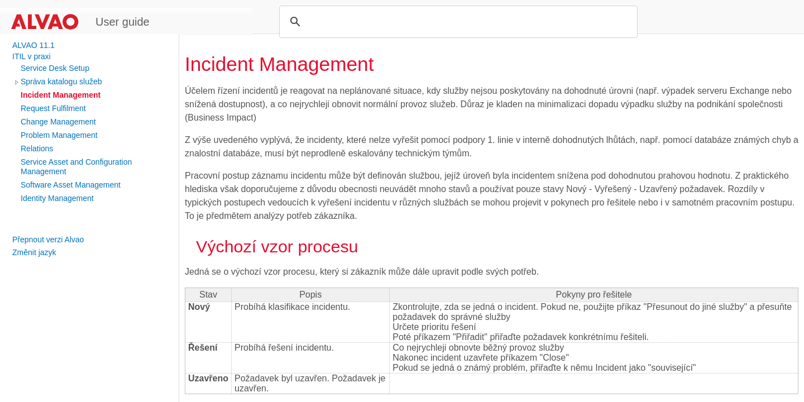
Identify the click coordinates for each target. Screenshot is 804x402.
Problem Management (59, 135)
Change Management (58, 121)
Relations (37, 148)
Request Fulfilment (53, 108)
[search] (456, 21)
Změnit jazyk (34, 252)
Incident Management (60, 94)
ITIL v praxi (31, 56)
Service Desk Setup (55, 68)
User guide (122, 22)
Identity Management (57, 198)
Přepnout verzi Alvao (48, 239)
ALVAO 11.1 (33, 45)
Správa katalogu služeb (61, 81)
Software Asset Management (71, 184)
